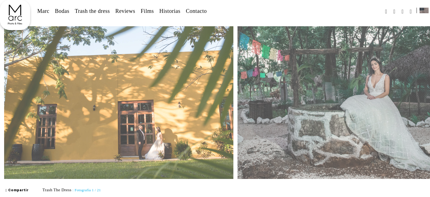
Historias (169, 11)
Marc (43, 11)
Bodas (62, 11)
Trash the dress (92, 11)
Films (147, 11)
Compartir (17, 190)
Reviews (125, 11)
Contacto (196, 11)
